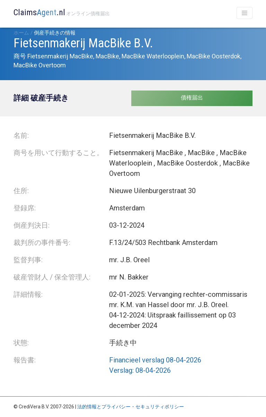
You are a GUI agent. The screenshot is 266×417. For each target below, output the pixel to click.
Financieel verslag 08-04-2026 (155, 360)
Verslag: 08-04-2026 (140, 370)
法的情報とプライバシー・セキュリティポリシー (130, 406)
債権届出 (192, 97)
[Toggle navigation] (244, 13)
